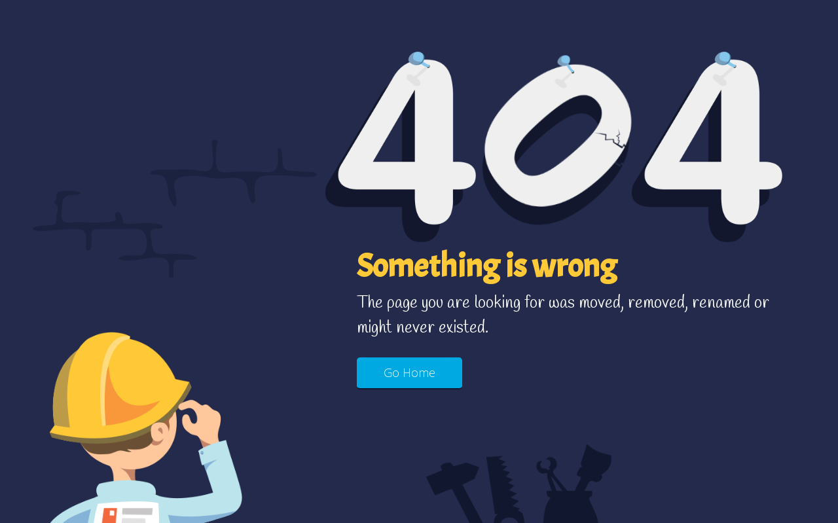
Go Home (409, 372)
